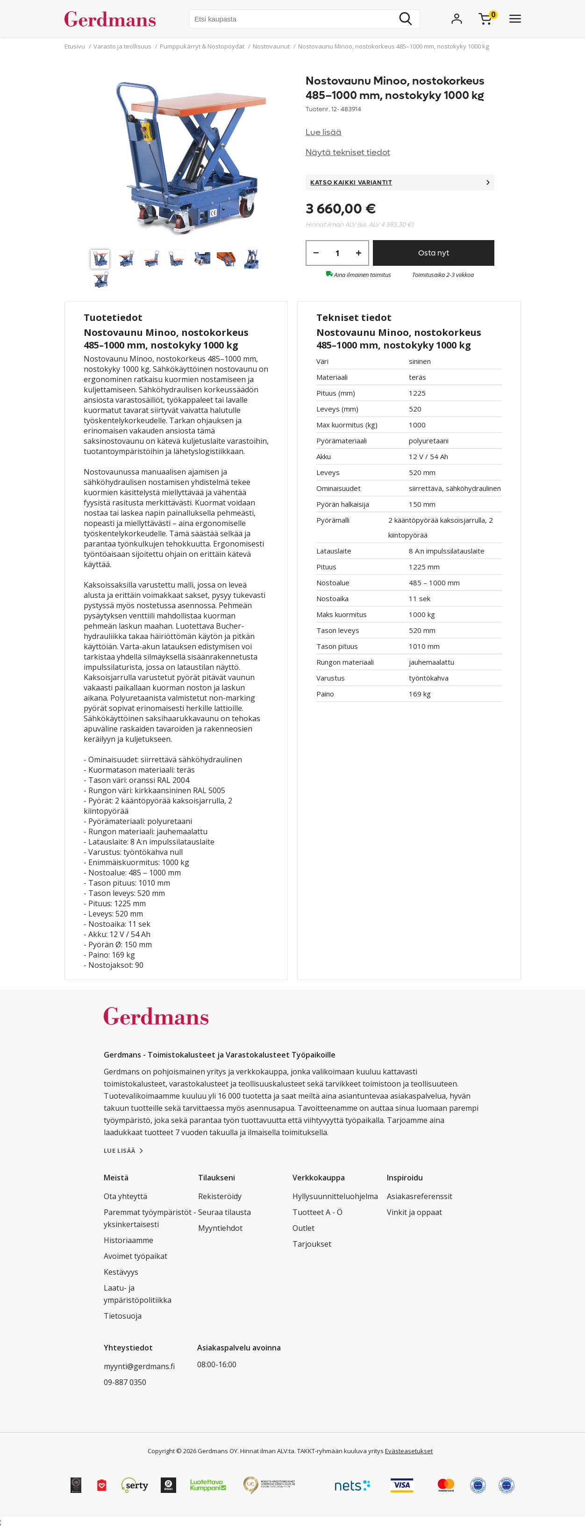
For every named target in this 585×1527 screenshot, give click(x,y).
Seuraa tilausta (224, 1212)
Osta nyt (433, 253)
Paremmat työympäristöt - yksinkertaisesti (150, 1218)
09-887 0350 (125, 1382)
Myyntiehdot (220, 1228)
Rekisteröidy (220, 1196)
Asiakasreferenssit (419, 1196)
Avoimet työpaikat (135, 1256)
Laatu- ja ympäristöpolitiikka (137, 1294)
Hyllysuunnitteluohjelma (335, 1196)
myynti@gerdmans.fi (139, 1366)
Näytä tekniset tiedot (348, 152)
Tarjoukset (311, 1244)
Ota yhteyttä (125, 1196)
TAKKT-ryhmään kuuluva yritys (340, 1451)
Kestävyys (121, 1272)
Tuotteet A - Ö (317, 1212)
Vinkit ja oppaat (414, 1212)
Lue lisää (324, 132)
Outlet (303, 1228)
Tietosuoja (123, 1316)
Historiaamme (128, 1240)
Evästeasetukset (409, 1451)
